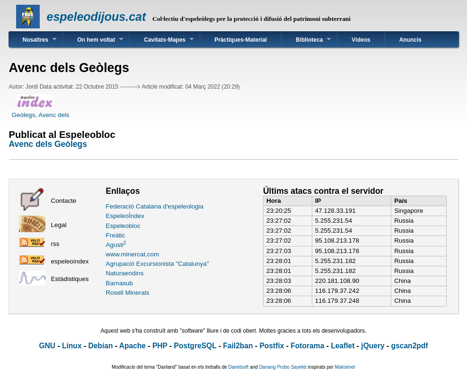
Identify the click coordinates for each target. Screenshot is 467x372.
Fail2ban (238, 346)
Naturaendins (125, 273)
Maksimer (345, 367)
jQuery (372, 346)
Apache (132, 346)
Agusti (116, 244)
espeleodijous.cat (96, 16)
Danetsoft (239, 367)
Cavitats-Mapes (164, 39)
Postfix (271, 346)
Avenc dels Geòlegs (48, 144)
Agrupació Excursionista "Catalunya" (157, 263)
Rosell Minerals (128, 292)
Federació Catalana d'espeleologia (155, 206)
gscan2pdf (409, 346)
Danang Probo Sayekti (283, 367)
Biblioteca (309, 39)
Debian (100, 346)
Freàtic (115, 235)
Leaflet (342, 346)
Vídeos (361, 39)
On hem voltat (96, 39)
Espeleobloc (123, 225)
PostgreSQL (195, 346)
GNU (47, 346)
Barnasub (119, 283)
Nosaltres (36, 39)
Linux (72, 346)
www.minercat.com (132, 254)
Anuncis (410, 39)
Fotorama (307, 346)
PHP (159, 346)
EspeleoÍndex (125, 215)
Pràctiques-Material (240, 39)
